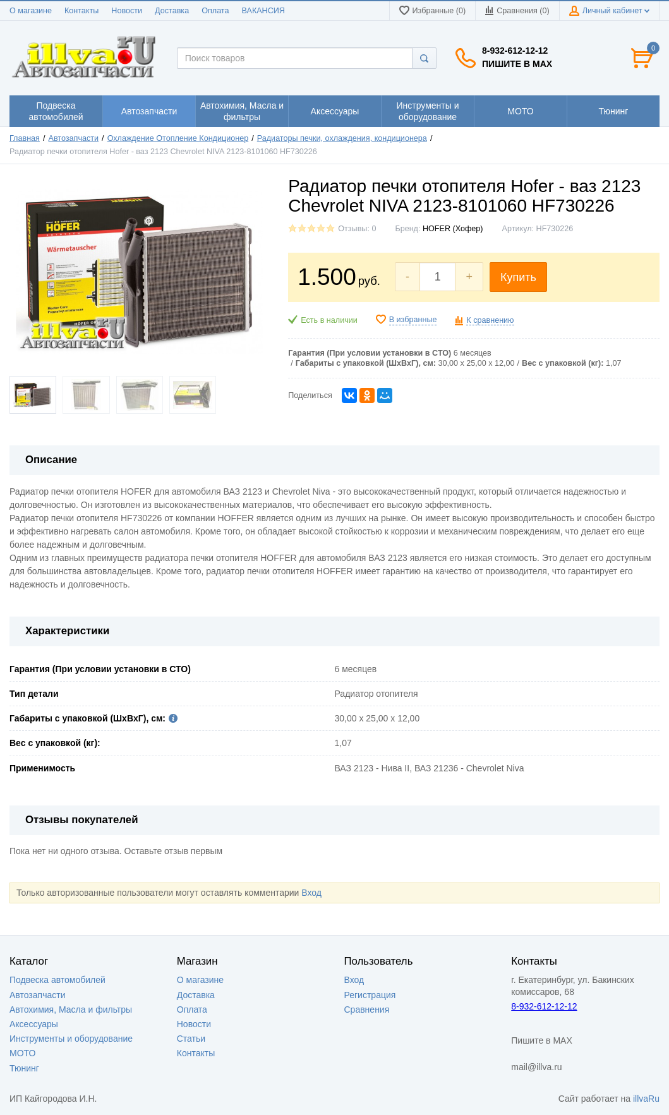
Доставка (172, 10)
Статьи (191, 1039)
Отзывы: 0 (357, 228)
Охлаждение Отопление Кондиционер (178, 138)
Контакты (81, 10)
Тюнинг (24, 1068)
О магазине (30, 10)
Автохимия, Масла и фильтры (70, 1009)
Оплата (215, 10)
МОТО (22, 1053)
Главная (24, 138)
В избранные (413, 319)
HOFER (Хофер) (453, 228)
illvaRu (646, 1099)
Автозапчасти (74, 138)
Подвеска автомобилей (57, 980)
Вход (311, 893)
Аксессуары (33, 1024)
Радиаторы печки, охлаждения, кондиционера (342, 138)
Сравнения (367, 1009)
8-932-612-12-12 (515, 50)
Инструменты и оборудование (71, 1039)
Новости (126, 10)
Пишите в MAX (517, 64)
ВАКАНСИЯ (263, 10)
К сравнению (490, 320)
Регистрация (370, 995)
